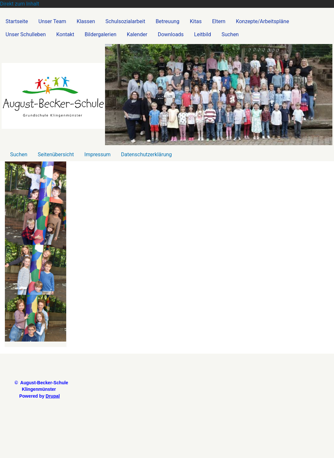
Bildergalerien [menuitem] (100, 34)
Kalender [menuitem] (137, 34)
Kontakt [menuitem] (65, 34)
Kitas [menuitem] (196, 21)
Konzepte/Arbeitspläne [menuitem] (262, 21)
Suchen (18, 154)
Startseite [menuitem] (17, 21)
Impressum (97, 154)
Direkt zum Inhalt (19, 4)
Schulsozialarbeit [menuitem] (125, 21)
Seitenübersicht (56, 154)
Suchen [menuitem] (230, 34)
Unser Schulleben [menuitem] (26, 34)
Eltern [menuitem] (218, 21)
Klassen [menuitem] (86, 21)
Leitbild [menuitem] (202, 34)
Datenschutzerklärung (146, 154)
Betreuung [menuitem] (167, 21)
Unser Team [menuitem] (52, 21)
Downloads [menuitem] (171, 34)
